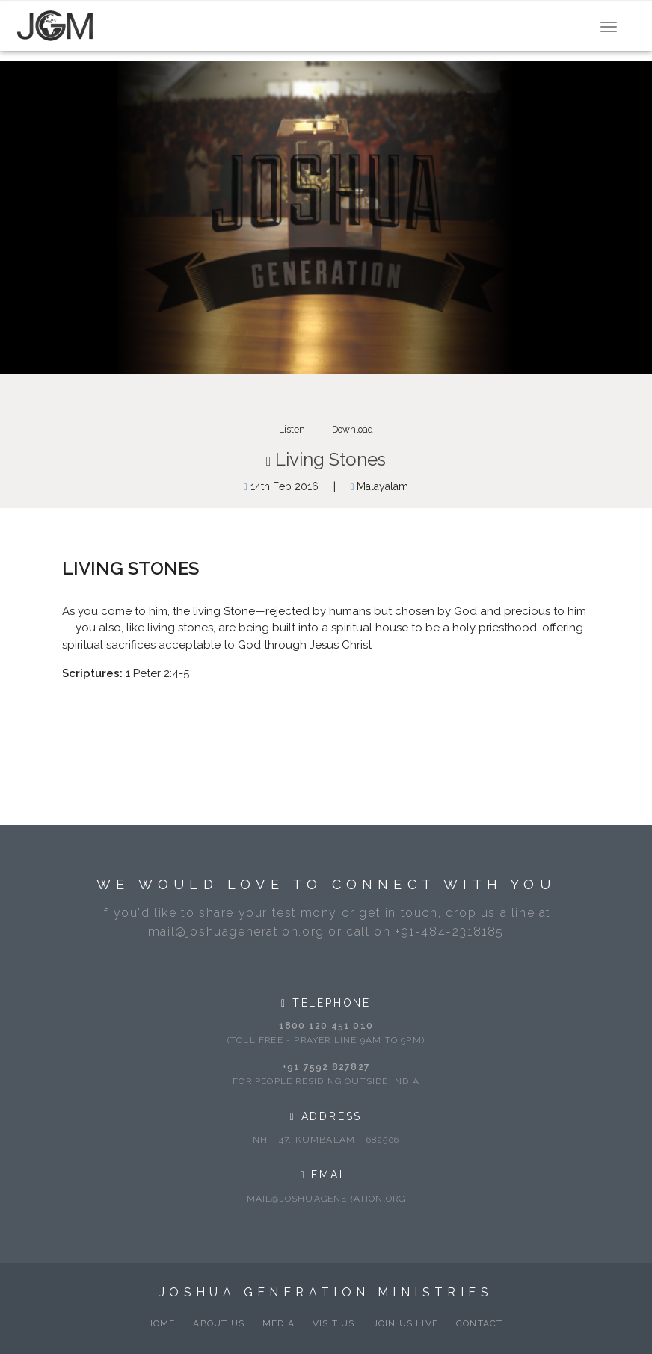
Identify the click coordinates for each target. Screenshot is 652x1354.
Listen (292, 429)
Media (278, 1323)
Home (161, 1323)
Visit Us (334, 1323)
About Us (218, 1323)
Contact (479, 1323)
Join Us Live (405, 1323)
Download (352, 429)
